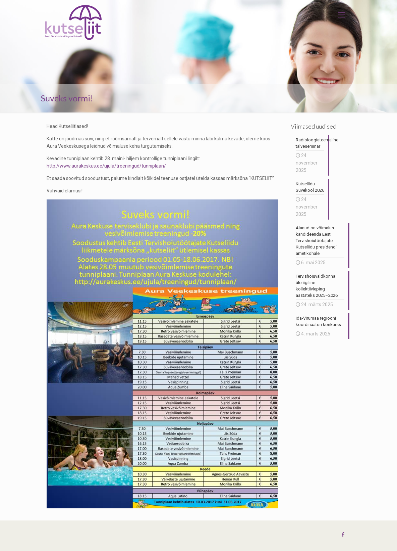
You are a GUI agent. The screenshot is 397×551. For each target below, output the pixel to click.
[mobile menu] (341, 15)
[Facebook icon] (342, 535)
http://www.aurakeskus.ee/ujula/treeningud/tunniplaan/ (106, 166)
